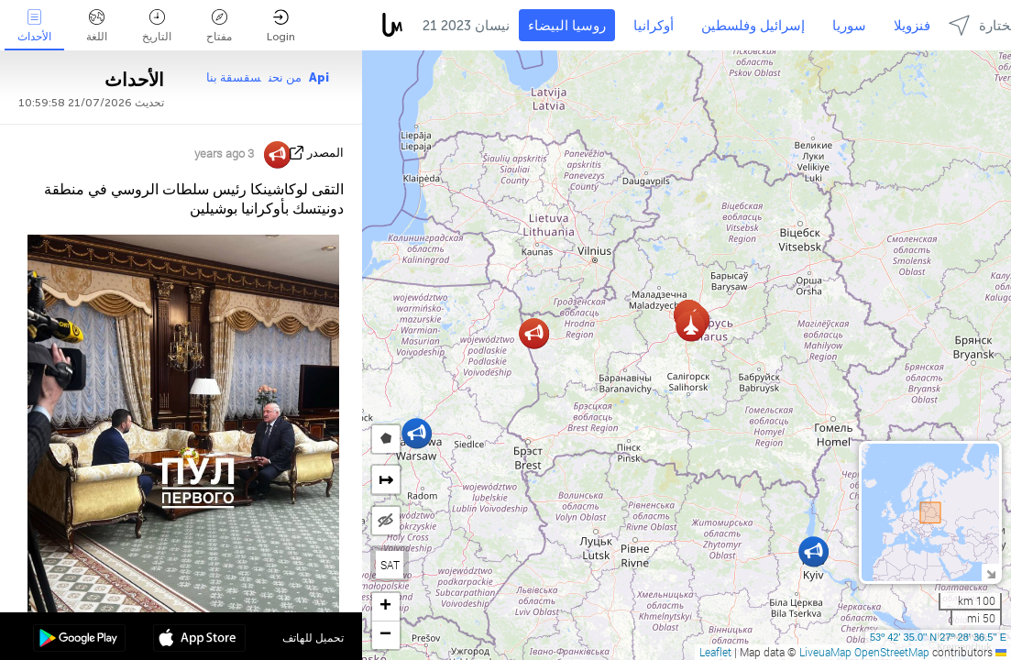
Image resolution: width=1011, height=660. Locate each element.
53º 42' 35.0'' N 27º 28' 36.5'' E (938, 637)
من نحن (285, 77)
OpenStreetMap (891, 651)
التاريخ (156, 26)
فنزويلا (912, 25)
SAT (390, 564)
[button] (813, 551)
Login (281, 26)
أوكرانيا (653, 25)
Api (319, 77)
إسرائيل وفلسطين (753, 25)
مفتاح (219, 26)
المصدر (325, 153)
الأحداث (34, 26)
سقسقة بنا (233, 77)
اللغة (96, 26)
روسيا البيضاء (567, 25)
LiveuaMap (825, 651)
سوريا (849, 25)
